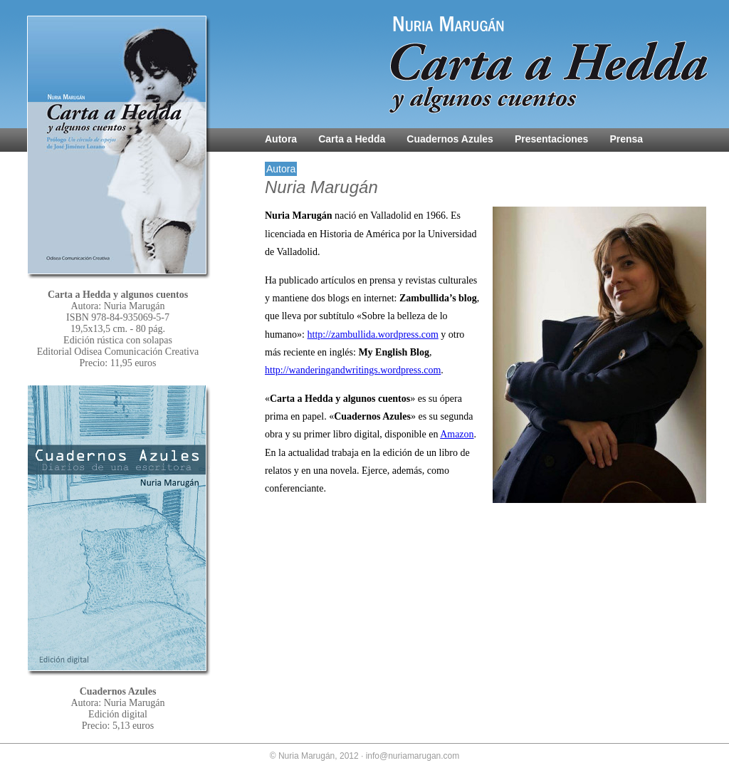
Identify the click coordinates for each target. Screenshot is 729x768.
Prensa (626, 139)
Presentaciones (552, 139)
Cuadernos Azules (450, 139)
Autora (281, 139)
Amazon (456, 434)
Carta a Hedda (351, 139)
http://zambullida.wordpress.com (373, 334)
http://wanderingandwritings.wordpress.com (353, 370)
